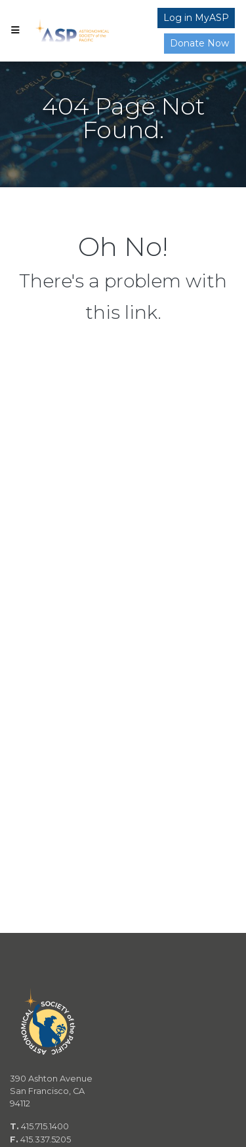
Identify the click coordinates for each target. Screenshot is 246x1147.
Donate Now (199, 43)
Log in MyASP (196, 18)
